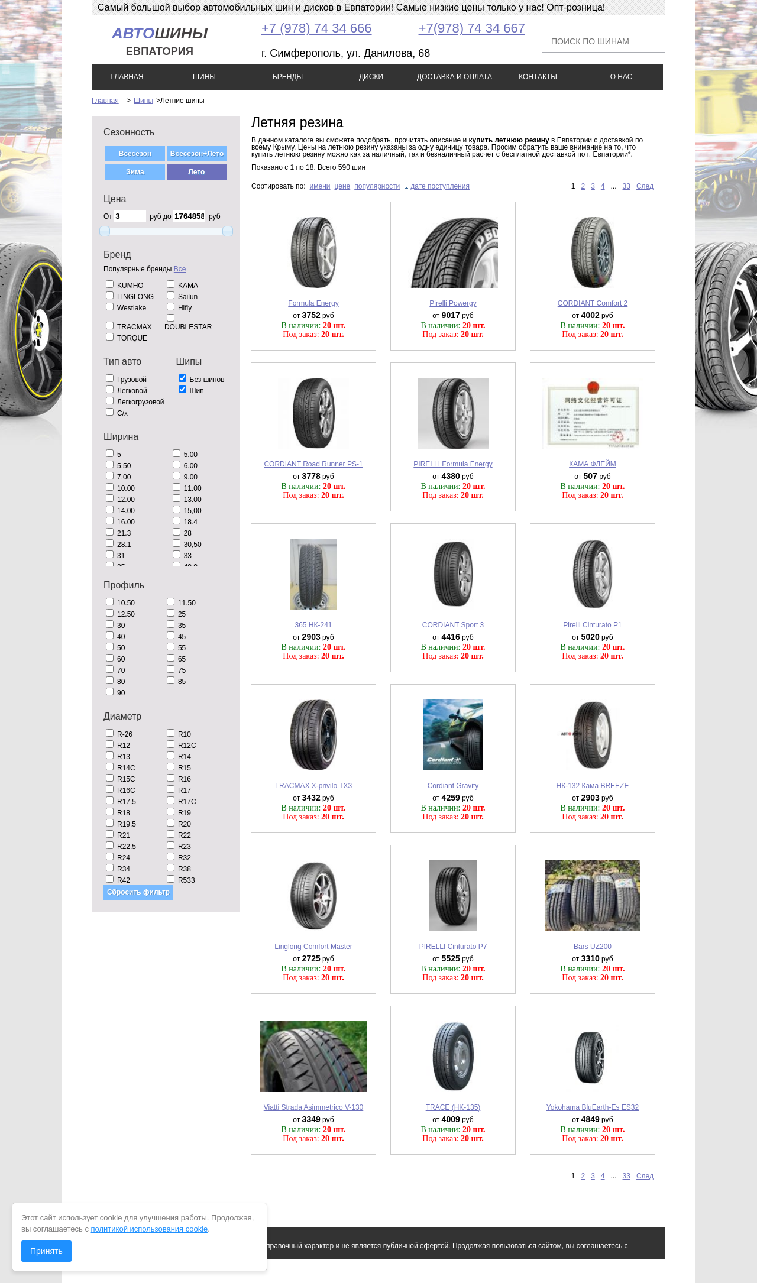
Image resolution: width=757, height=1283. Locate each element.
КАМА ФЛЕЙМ (592, 464)
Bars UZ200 (593, 946)
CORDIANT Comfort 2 (592, 303)
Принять (46, 1251)
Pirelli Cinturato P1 (592, 625)
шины (160, 41)
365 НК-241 (313, 625)
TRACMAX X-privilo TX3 (313, 786)
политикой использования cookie (149, 1228)
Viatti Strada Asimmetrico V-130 (314, 1107)
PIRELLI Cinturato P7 (453, 946)
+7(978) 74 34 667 (472, 28)
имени (320, 186)
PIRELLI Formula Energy (452, 464)
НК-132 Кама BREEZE (593, 786)
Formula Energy (313, 303)
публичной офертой (416, 1246)
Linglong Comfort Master (313, 946)
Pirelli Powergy (452, 303)
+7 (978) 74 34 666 (316, 28)
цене (343, 186)
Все (180, 269)
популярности (377, 186)
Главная (105, 100)
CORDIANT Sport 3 (453, 625)
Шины (143, 100)
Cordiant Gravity (453, 786)
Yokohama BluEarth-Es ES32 (592, 1107)
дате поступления (440, 186)
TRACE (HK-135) (453, 1107)
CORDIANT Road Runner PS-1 (313, 464)
